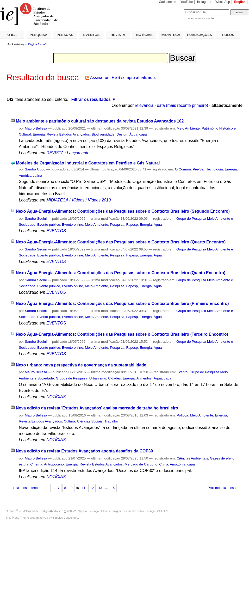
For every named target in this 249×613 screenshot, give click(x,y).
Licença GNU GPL (156, 511)
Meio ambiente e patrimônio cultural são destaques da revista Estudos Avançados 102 (100, 121)
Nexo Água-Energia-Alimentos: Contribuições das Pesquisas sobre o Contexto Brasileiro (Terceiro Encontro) (122, 334)
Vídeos (78, 200)
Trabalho (111, 421)
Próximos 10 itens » (222, 488)
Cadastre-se (167, 2)
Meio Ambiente (188, 128)
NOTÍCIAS (144, 35)
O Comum (183, 169)
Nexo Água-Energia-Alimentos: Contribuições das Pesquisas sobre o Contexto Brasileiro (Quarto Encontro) (121, 242)
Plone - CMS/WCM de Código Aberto (33, 511)
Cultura (69, 421)
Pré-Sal (198, 169)
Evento (182, 372)
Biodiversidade (103, 134)
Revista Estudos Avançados (68, 134)
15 (113, 488)
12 (92, 488)
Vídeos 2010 (99, 200)
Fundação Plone (98, 511)
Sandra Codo (35, 169)
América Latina (30, 175)
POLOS (228, 35)
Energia (39, 134)
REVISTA (118, 35)
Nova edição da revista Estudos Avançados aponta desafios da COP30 (84, 451)
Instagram (204, 2)
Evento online (72, 224)
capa (143, 134)
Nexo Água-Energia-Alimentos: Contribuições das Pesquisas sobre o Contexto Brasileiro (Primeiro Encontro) (122, 303)
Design (121, 134)
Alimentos (144, 378)
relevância (144, 105)
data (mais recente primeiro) (182, 105)
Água (133, 134)
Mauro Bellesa (36, 128)
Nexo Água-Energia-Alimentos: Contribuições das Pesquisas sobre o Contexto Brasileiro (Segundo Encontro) (123, 211)
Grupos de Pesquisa (71, 378)
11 (83, 488)
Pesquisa (117, 224)
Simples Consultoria (65, 517)
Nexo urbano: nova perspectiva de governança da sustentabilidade (81, 365)
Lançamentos (79, 153)
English (240, 2)
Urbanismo (97, 378)
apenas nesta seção (201, 18)
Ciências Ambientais (192, 458)
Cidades (114, 378)
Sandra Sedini (36, 218)
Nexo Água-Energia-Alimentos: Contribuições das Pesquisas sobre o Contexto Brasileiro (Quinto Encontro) (120, 273)
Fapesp (132, 224)
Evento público (48, 224)
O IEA (12, 35)
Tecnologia (214, 169)
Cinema (36, 464)
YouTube (186, 2)
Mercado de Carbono (140, 464)
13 (100, 488)
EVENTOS (91, 35)
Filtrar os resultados (91, 99)
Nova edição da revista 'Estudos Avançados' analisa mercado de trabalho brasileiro (97, 408)
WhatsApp (222, 2)
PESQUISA (38, 35)
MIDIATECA (170, 35)
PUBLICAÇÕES (199, 35)
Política (182, 415)
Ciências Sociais (90, 421)
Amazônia (177, 464)
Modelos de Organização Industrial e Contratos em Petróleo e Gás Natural (88, 163)
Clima (163, 464)
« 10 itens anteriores (27, 488)
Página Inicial (36, 44)
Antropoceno (54, 464)
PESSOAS (65, 35)
